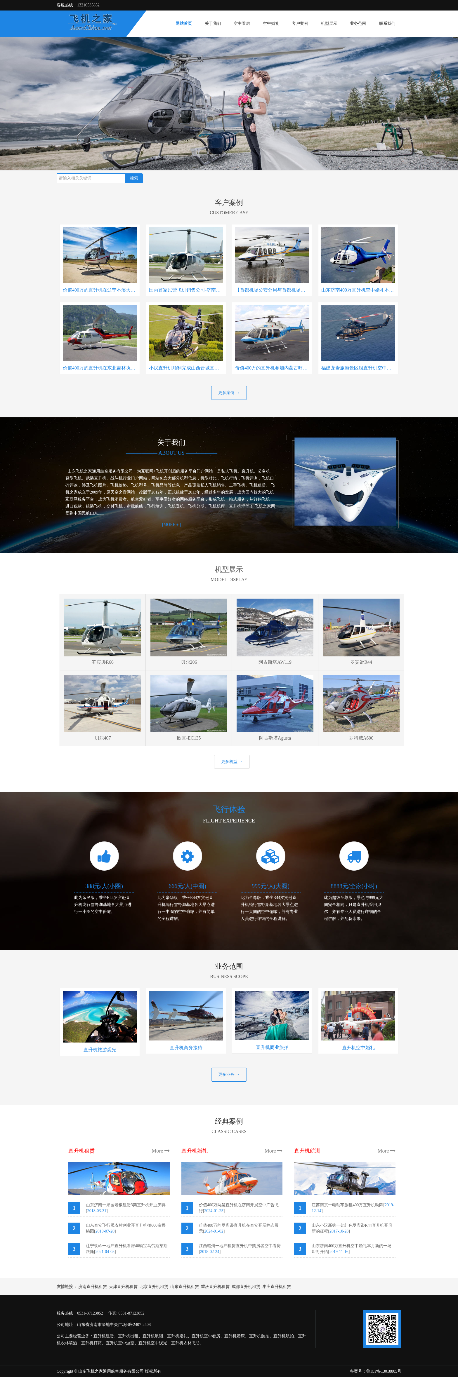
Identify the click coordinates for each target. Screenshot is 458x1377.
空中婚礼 (271, 23)
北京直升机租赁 (154, 1286)
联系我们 (387, 23)
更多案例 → (229, 393)
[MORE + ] (171, 524)
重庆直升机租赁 (215, 1286)
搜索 (134, 178)
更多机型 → (232, 761)
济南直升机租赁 (92, 1286)
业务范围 (358, 23)
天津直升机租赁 (123, 1286)
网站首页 (184, 23)
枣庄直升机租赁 (276, 1286)
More (161, 1151)
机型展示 (329, 23)
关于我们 (213, 23)
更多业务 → (229, 1074)
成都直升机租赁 (246, 1286)
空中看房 (242, 23)
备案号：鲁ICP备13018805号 (375, 1371)
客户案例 (300, 23)
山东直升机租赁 (184, 1286)
